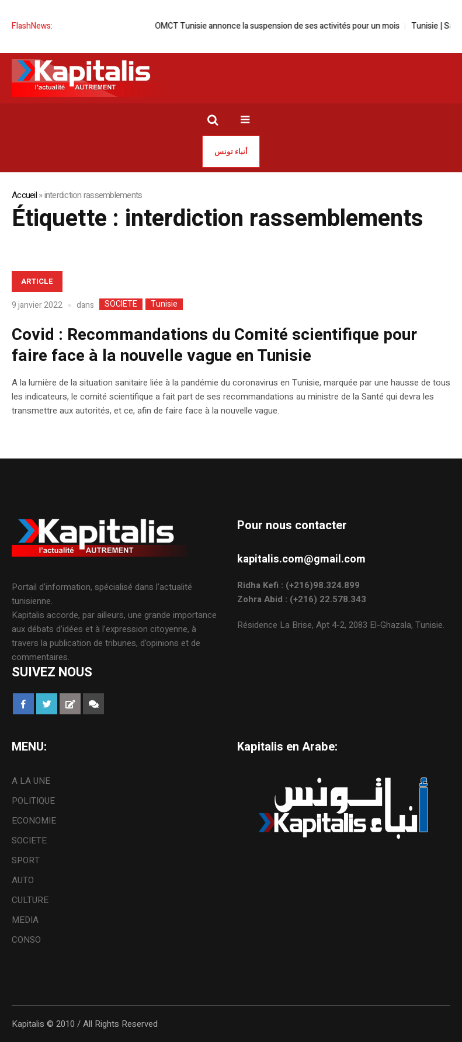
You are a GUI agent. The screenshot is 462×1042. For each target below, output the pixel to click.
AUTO (23, 880)
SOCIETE (121, 304)
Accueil (24, 195)
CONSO (26, 939)
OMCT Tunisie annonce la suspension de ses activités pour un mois (290, 26)
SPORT (26, 860)
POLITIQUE (33, 800)
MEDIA (25, 920)
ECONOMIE (34, 820)
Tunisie (164, 304)
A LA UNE (31, 780)
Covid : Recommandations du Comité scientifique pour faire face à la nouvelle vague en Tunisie (214, 345)
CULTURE (30, 900)
